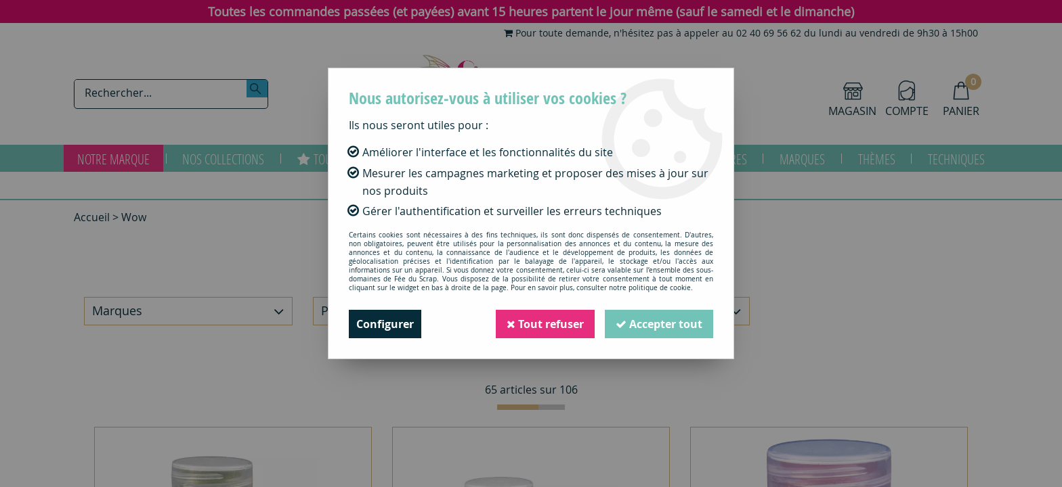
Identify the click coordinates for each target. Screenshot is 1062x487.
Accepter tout (659, 324)
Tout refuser (545, 324)
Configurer (385, 324)
